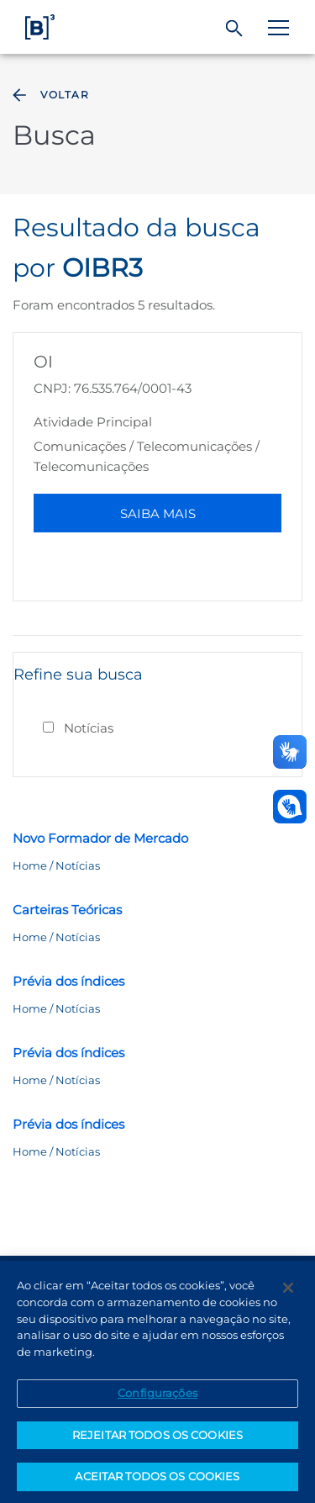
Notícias (88, 728)
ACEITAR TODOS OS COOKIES (157, 1481)
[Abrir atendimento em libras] (290, 806)
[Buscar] (235, 29)
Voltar (49, 95)
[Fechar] (288, 1292)
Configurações (157, 1397)
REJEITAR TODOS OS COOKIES (157, 1439)
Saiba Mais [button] (158, 513)
